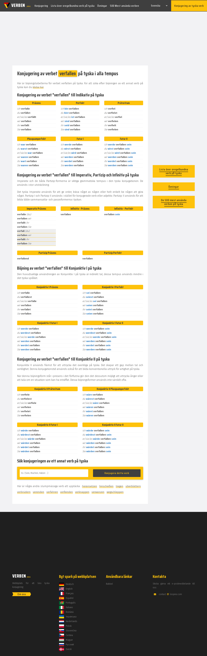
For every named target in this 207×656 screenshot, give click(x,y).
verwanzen (98, 491)
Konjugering (41, 5)
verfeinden (66, 491)
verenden (38, 491)
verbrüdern (24, 491)
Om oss (21, 593)
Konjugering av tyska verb (189, 5)
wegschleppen (115, 491)
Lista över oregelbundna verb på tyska (72, 5)
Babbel (109, 583)
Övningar (102, 5)
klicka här (38, 86)
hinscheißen (106, 485)
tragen (119, 485)
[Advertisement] (103, 38)
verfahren (52, 491)
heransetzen (89, 485)
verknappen (82, 491)
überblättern (133, 485)
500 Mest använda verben (124, 5)
